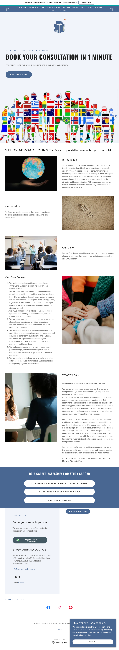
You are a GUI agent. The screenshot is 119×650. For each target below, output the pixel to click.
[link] (59, 26)
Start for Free (86, 2)
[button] (25, 583)
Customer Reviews (59, 500)
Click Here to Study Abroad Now (59, 492)
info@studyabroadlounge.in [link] (24, 569)
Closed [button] (21, 583)
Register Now (18, 75)
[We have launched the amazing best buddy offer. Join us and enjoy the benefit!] (59, 9)
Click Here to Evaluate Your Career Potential (59, 483)
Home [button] (59, 629)
